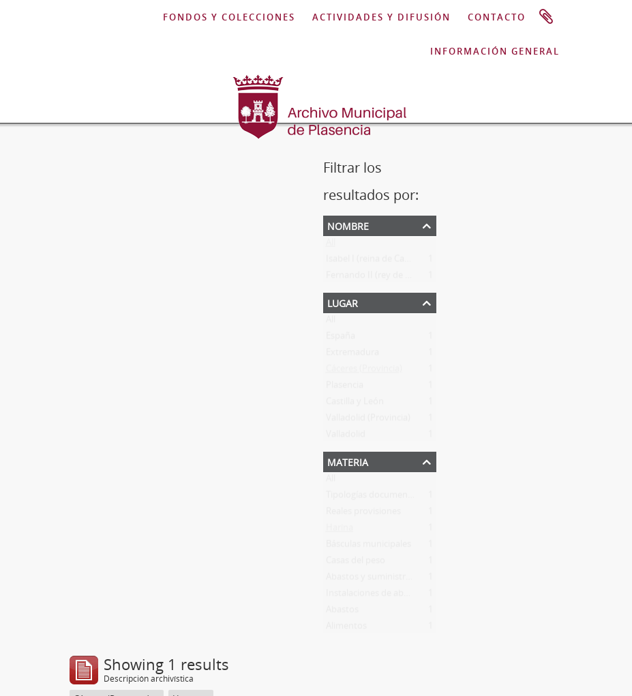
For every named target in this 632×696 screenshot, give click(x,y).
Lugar (342, 302)
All (330, 245)
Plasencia (344, 387)
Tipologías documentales (376, 497)
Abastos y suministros (370, 579)
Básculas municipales (368, 546)
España (340, 338)
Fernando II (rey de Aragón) (381, 278)
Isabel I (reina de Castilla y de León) (396, 261)
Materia (347, 461)
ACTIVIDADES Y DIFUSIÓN (381, 17)
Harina (339, 530)
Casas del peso (355, 563)
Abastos (342, 612)
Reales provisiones (363, 514)
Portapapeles (546, 17)
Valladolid (345, 437)
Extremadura (352, 355)
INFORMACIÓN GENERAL (495, 51)
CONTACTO (497, 17)
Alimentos (346, 628)
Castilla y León (355, 404)
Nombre (348, 225)
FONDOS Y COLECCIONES (229, 17)
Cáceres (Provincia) (364, 371)
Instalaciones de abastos (375, 596)
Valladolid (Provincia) (368, 420)
